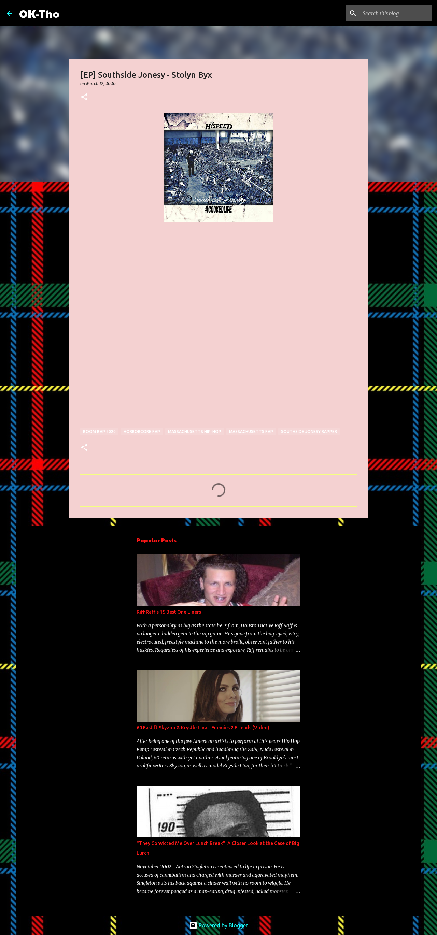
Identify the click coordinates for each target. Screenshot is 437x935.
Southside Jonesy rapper (309, 431)
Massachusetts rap (251, 431)
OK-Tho (39, 13)
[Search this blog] (396, 13)
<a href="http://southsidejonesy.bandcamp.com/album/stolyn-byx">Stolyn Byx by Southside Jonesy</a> (140, 342)
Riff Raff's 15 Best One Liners (169, 612)
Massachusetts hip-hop (194, 431)
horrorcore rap (142, 431)
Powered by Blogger (218, 925)
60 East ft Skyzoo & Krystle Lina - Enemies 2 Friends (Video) (203, 727)
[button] (84, 97)
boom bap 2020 (99, 431)
